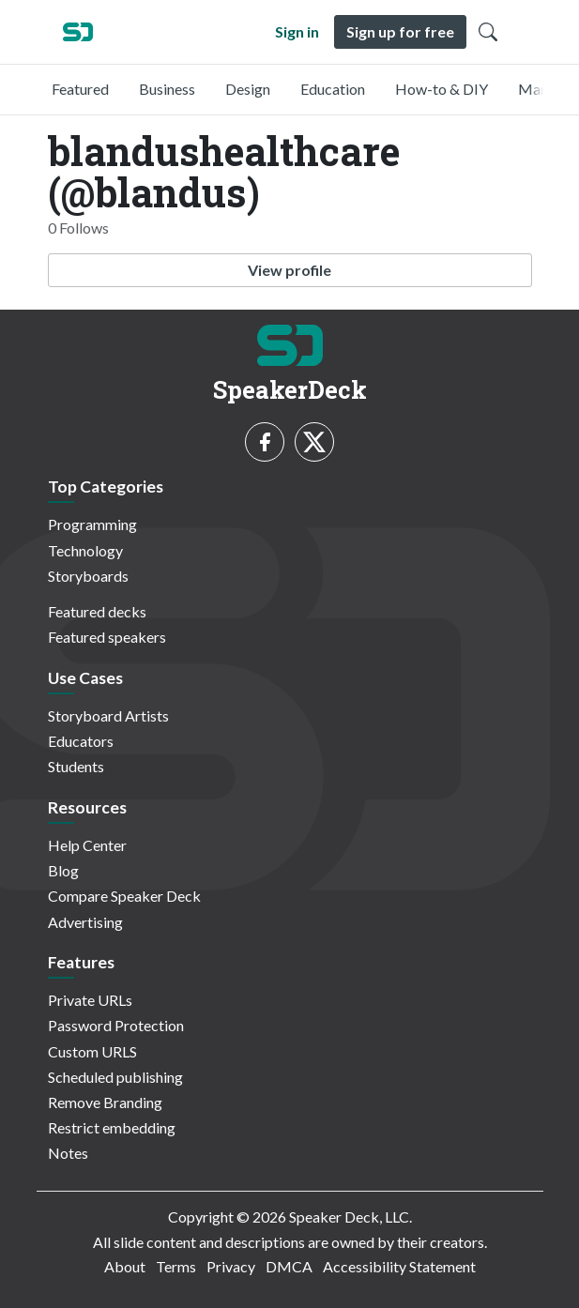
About (124, 1266)
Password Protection (116, 1025)
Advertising (85, 922)
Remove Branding (105, 1102)
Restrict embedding (111, 1127)
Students (76, 766)
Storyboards (88, 576)
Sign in (297, 31)
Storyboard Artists (108, 715)
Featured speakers (107, 637)
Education (332, 89)
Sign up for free (400, 31)
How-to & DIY (441, 89)
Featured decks (97, 611)
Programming (92, 524)
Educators (81, 741)
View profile (289, 270)
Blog (63, 870)
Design (247, 89)
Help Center (87, 845)
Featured (80, 89)
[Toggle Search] (488, 32)
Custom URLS (92, 1051)
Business (167, 89)
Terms (176, 1266)
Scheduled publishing (115, 1077)
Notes (68, 1153)
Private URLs (90, 1000)
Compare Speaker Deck (124, 896)
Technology (85, 550)
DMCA (289, 1266)
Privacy (230, 1266)
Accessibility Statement (399, 1266)
